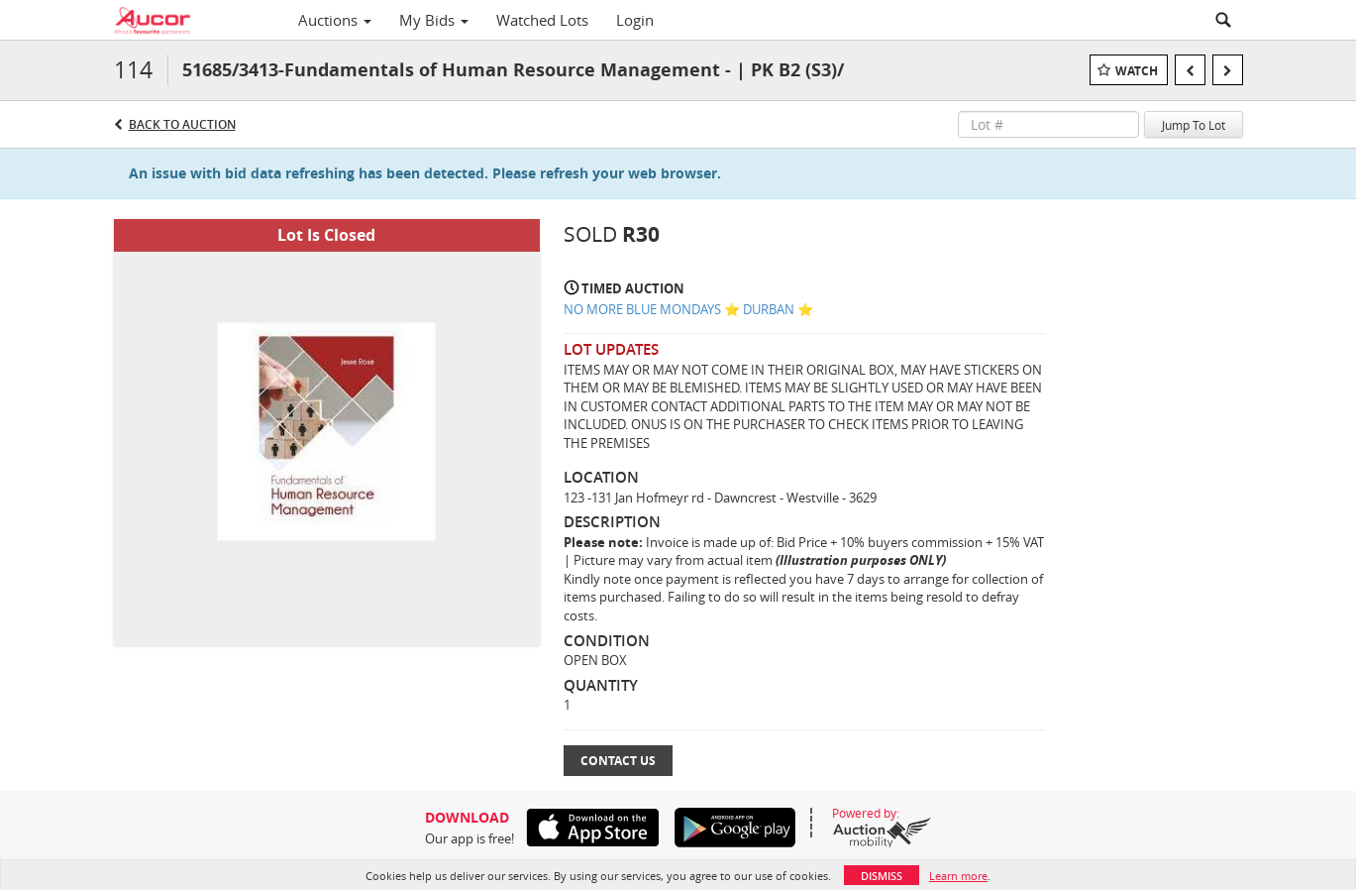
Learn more (958, 875)
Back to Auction (182, 124)
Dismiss (881, 875)
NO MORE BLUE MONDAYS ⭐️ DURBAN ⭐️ (688, 309)
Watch (1136, 70)
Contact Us (618, 760)
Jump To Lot (1193, 125)
